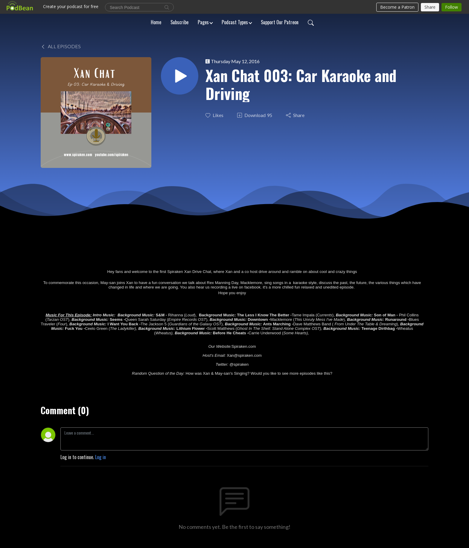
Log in (100, 457)
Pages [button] (203, 22)
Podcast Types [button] (235, 22)
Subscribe (179, 22)
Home (156, 22)
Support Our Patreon (280, 22)
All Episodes (61, 46)
